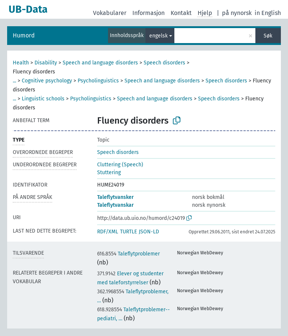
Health (21, 63)
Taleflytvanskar (115, 205)
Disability (45, 63)
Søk (268, 36)
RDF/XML (107, 231)
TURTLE (128, 231)
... (14, 81)
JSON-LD (149, 231)
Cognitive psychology (47, 81)
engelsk (158, 36)
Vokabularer (109, 12)
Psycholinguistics (98, 81)
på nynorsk (237, 12)
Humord (24, 35)
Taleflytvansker (115, 197)
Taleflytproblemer (128, 254)
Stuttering (109, 172)
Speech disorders (164, 63)
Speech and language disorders (100, 63)
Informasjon (148, 12)
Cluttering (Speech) (120, 164)
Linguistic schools (43, 99)
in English (268, 12)
